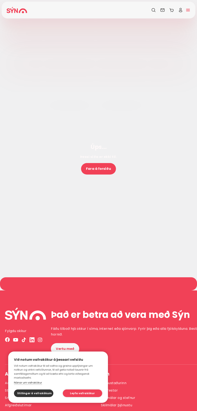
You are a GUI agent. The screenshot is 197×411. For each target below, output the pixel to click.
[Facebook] (7, 339)
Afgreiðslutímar (18, 405)
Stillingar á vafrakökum (34, 393)
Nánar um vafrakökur (28, 383)
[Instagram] (40, 339)
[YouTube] (15, 339)
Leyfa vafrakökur (82, 393)
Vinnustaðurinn (113, 383)
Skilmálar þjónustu (116, 405)
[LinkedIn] (32, 339)
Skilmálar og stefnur (118, 397)
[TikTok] (23, 339)
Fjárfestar (109, 390)
